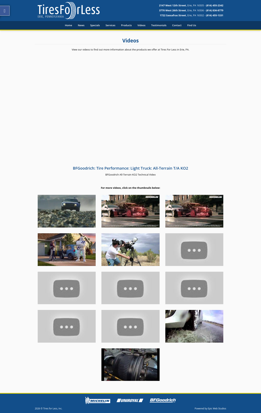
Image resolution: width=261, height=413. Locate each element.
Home (68, 25)
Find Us (191, 25)
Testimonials (158, 25)
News (81, 25)
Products (126, 25)
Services (110, 25)
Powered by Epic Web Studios (210, 408)
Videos (142, 25)
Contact (177, 25)
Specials (95, 25)
